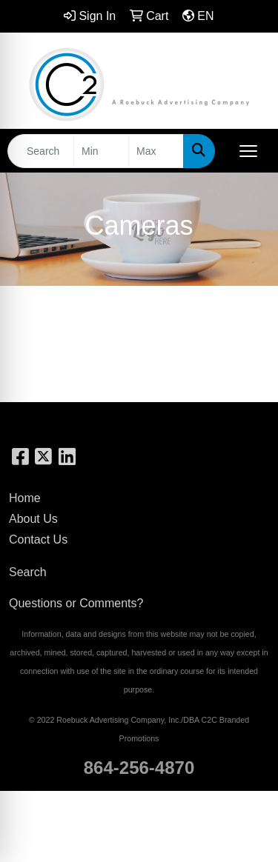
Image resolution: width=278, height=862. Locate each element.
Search (28, 572)
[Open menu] (248, 151)
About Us (33, 518)
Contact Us (38, 539)
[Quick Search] (40, 151)
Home (25, 498)
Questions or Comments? (76, 603)
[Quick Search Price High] (156, 151)
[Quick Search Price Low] (101, 151)
